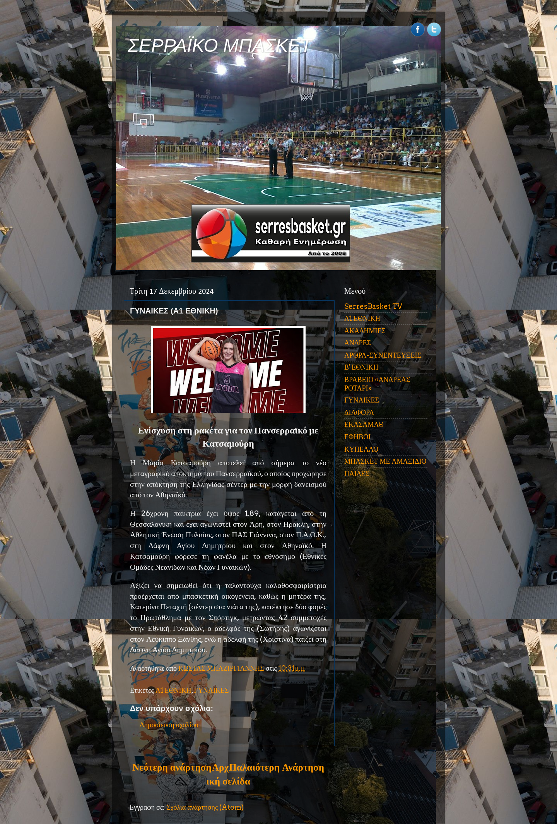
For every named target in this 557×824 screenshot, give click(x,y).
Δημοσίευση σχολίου (169, 725)
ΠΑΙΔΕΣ (356, 473)
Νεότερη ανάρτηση (171, 767)
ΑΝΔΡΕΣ (357, 343)
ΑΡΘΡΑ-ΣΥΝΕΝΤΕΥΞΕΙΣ (382, 355)
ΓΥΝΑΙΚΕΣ (211, 690)
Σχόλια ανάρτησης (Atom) (205, 807)
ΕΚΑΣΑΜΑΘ (364, 424)
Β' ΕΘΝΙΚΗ (361, 367)
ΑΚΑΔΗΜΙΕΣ (365, 331)
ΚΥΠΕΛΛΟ (361, 449)
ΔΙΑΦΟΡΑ (359, 412)
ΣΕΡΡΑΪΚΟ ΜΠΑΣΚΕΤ (220, 45)
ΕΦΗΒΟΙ (357, 437)
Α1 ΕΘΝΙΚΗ (173, 690)
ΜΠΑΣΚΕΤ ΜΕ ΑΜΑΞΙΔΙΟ (385, 461)
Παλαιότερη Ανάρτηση (276, 767)
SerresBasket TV (373, 306)
